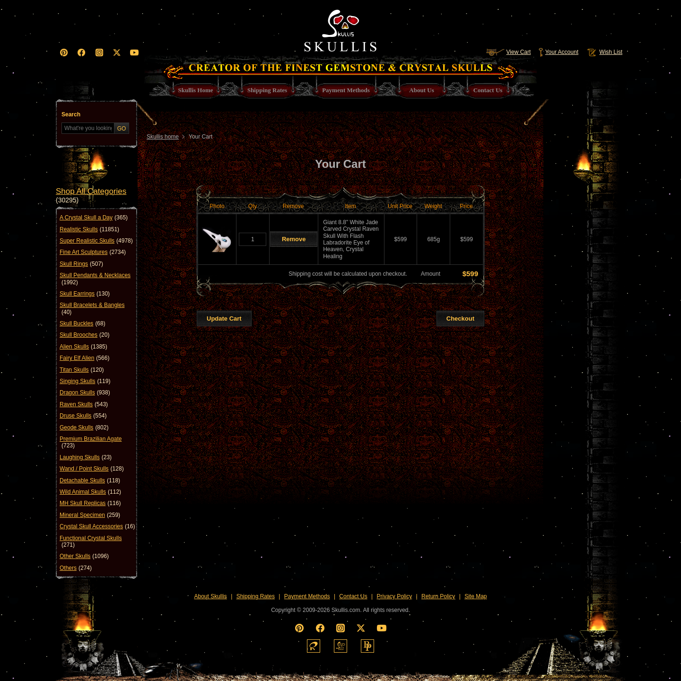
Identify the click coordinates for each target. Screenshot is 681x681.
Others (76, 568)
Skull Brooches (84, 335)
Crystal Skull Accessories (97, 526)
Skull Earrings (85, 293)
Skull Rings (81, 264)
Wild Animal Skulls (90, 492)
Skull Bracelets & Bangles (92, 308)
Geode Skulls (84, 427)
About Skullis (210, 596)
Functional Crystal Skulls (91, 542)
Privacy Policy (394, 596)
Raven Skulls (84, 404)
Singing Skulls (85, 381)
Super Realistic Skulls (96, 240)
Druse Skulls (83, 415)
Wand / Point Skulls (92, 468)
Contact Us (353, 596)
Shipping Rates (255, 596)
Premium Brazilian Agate (91, 442)
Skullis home (163, 136)
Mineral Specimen (90, 515)
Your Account (558, 52)
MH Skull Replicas (90, 503)
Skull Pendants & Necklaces (95, 279)
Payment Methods (307, 596)
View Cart (508, 52)
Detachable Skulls (90, 480)
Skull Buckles (82, 323)
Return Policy (438, 596)
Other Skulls (84, 556)
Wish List (603, 52)
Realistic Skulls (89, 229)
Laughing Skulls (86, 457)
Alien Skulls (83, 346)
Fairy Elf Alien (84, 358)
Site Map (475, 596)
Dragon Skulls (85, 392)
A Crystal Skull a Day (94, 217)
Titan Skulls (82, 370)
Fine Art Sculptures (93, 252)
